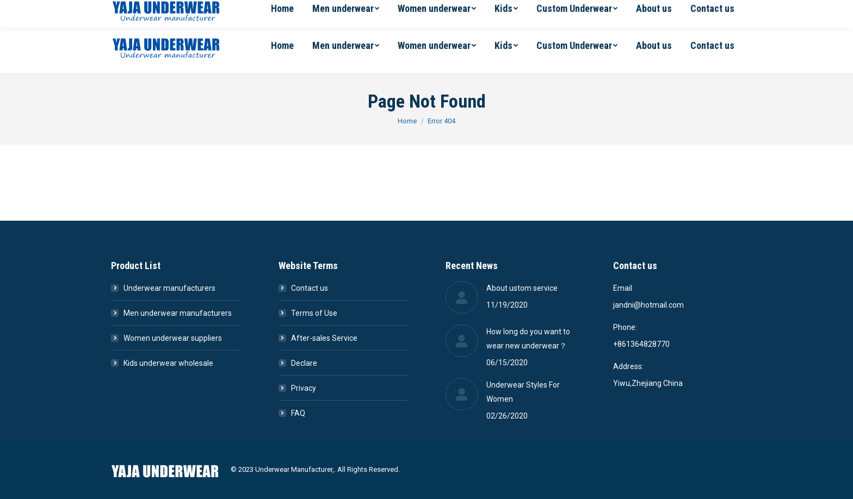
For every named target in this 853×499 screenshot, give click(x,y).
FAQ (298, 413)
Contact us (309, 288)
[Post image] (462, 297)
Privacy (303, 388)
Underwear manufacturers (169, 288)
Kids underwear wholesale (168, 363)
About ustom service (522, 288)
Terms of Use (314, 313)
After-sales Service (324, 338)
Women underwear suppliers (172, 338)
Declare (304, 363)
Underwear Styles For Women (523, 392)
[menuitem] (282, 45)
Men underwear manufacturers (177, 313)
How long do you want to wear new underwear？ (528, 338)
